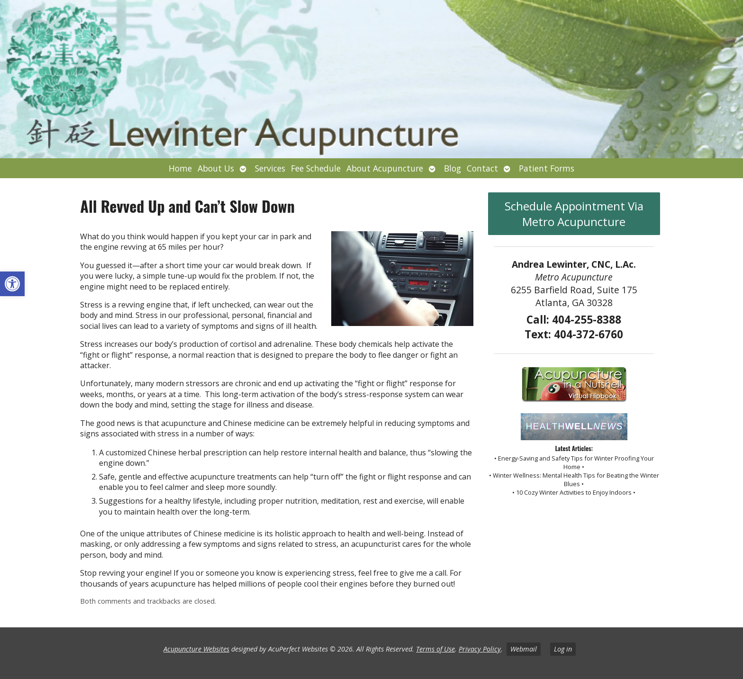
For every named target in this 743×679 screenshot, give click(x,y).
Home (180, 168)
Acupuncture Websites (196, 648)
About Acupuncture (384, 168)
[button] (12, 284)
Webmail (523, 648)
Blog (452, 168)
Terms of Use (435, 648)
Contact (482, 168)
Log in (563, 648)
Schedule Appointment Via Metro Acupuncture (574, 213)
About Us (216, 168)
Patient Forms (546, 168)
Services (270, 168)
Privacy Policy (480, 648)
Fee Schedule (316, 168)
